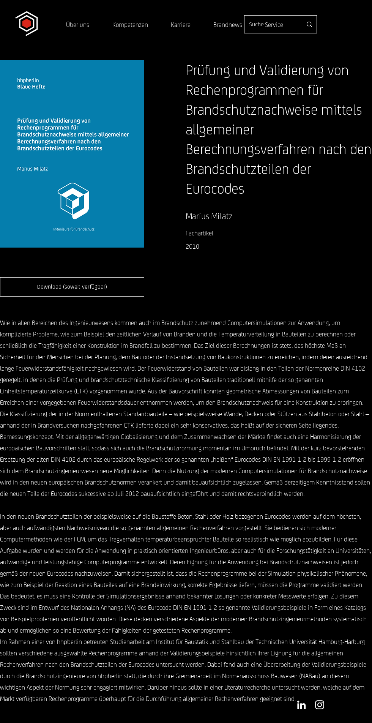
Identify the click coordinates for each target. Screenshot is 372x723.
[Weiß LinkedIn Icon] (301, 705)
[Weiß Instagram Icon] (320, 705)
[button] (72, 287)
